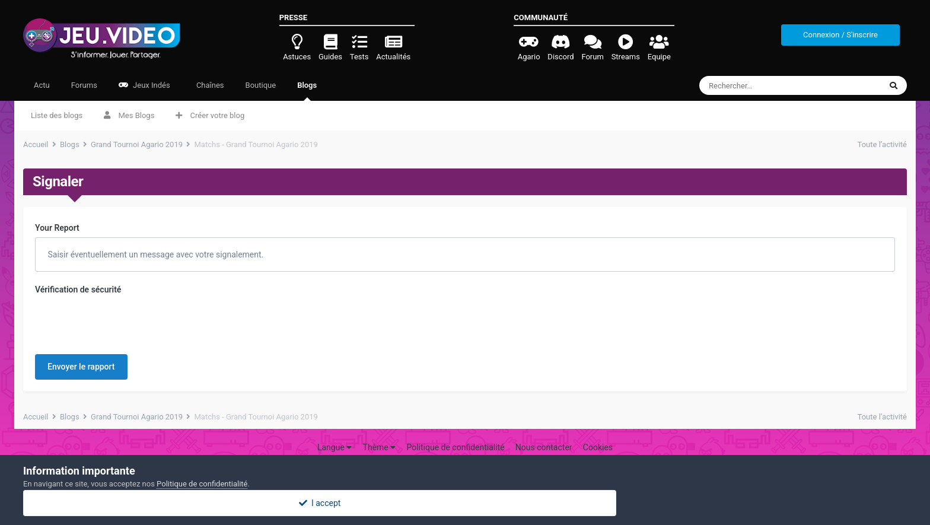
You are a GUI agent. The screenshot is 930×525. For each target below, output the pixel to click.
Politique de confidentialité (455, 447)
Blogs (307, 91)
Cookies (598, 447)
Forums (84, 85)
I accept (465, 503)
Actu (42, 85)
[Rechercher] (768, 85)
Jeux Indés (144, 85)
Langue (334, 447)
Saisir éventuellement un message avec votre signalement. (154, 254)
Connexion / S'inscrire (840, 34)
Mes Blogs (129, 115)
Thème (379, 447)
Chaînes (209, 85)
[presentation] (125, 322)
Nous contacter (543, 447)
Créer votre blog (210, 115)
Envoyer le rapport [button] (81, 366)
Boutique (261, 85)
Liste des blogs (56, 115)
